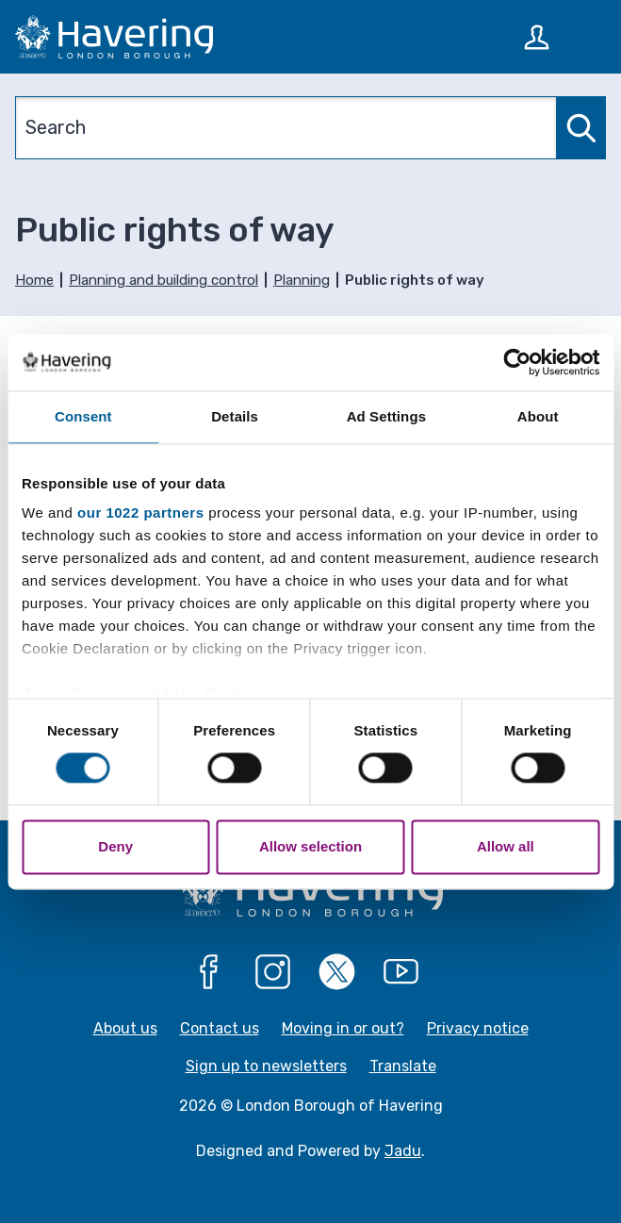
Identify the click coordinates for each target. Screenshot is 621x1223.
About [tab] (538, 416)
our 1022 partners (140, 512)
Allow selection (310, 846)
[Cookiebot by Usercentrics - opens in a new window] (516, 362)
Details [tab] (234, 416)
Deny (115, 846)
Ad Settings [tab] (386, 416)
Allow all (505, 846)
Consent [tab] (83, 416)
